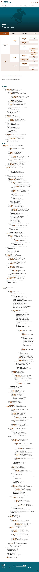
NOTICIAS (9, 5)
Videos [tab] (35, 33)
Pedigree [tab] (4, 33)
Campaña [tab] (13, 33)
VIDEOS (29, 5)
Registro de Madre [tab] (24, 33)
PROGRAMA (17, 5)
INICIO (3, 5)
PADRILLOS (21, 5)
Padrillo (3, 7)
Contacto (9, 567)
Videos (9, 566)
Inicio (1, 7)
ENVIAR (25, 565)
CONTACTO (32, 5)
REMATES (13, 5)
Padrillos (13, 566)
